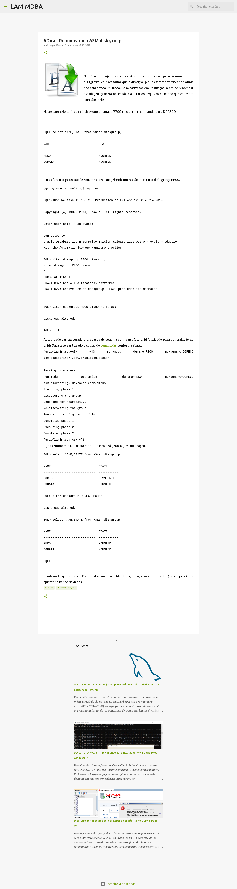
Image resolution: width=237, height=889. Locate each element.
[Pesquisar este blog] (214, 6)
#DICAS (49, 606)
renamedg (108, 357)
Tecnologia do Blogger (118, 883)
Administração (66, 606)
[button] (46, 52)
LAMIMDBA (26, 6)
